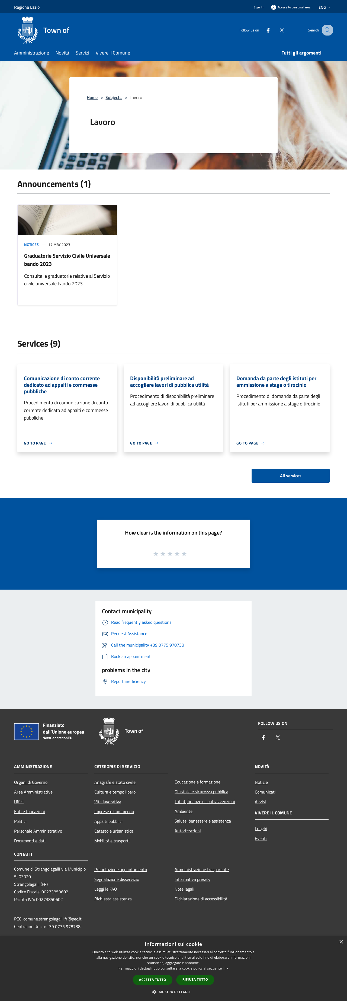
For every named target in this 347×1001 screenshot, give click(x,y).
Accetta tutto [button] (152, 979)
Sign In (259, 7)
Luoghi (261, 828)
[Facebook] (262, 30)
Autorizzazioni (188, 830)
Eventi (261, 838)
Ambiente (183, 811)
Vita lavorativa (107, 801)
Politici (20, 821)
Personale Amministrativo (38, 831)
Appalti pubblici (108, 821)
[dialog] (173, 968)
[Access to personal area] (290, 7)
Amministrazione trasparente (202, 869)
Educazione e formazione (197, 782)
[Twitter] (276, 30)
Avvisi (260, 801)
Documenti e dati (30, 840)
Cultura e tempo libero (115, 792)
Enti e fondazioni (29, 811)
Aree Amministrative (33, 792)
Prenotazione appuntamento (120, 869)
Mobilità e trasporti (112, 840)
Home (92, 97)
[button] (173, 991)
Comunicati (265, 792)
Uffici (19, 801)
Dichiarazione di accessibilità (201, 899)
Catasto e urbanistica (113, 831)
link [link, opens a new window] (226, 968)
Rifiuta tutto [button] (195, 979)
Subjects (113, 97)
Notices (31, 244)
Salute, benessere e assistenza (203, 821)
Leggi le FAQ (105, 889)
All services (290, 475)
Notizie (261, 782)
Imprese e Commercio (114, 811)
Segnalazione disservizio (116, 879)
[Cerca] (326, 30)
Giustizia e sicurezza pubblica (201, 791)
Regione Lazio (27, 7)
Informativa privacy (192, 879)
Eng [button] (325, 7)
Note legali (184, 889)
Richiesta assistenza (113, 899)
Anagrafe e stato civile (115, 782)
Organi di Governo (30, 782)
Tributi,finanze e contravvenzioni (205, 801)
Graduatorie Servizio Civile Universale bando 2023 (67, 259)
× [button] (341, 942)
